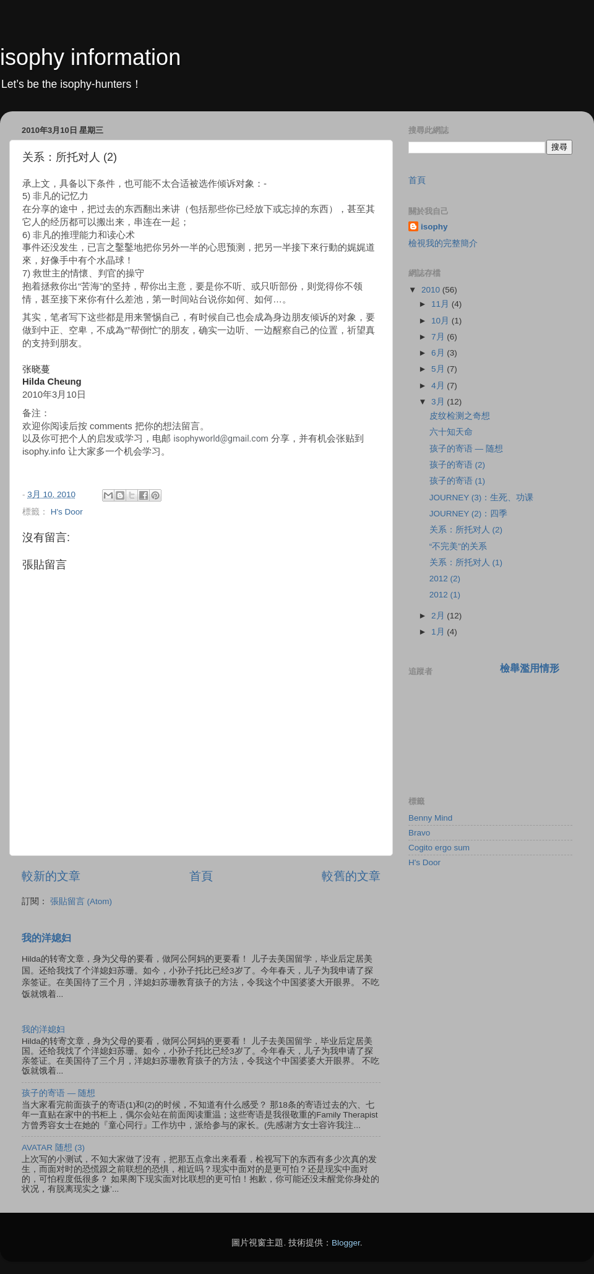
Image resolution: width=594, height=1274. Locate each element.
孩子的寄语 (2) (457, 464)
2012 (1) (444, 594)
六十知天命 (451, 432)
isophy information (90, 57)
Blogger (346, 1242)
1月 (439, 631)
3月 (439, 401)
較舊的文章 (351, 876)
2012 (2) (444, 578)
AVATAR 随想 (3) (53, 1147)
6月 (439, 352)
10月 (441, 320)
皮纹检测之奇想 (459, 416)
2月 (439, 615)
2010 (431, 289)
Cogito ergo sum (439, 847)
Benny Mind (430, 818)
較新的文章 (51, 876)
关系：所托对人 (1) (465, 562)
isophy (434, 226)
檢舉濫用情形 (529, 668)
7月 (439, 336)
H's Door (67, 511)
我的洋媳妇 (46, 938)
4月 (439, 385)
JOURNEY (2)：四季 (468, 513)
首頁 (201, 876)
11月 (441, 304)
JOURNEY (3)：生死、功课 (481, 497)
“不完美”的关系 (458, 546)
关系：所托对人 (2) (465, 529)
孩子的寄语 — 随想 (58, 1093)
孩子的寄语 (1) (457, 480)
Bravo (419, 832)
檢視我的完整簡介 (443, 243)
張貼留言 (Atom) (81, 901)
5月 (439, 369)
